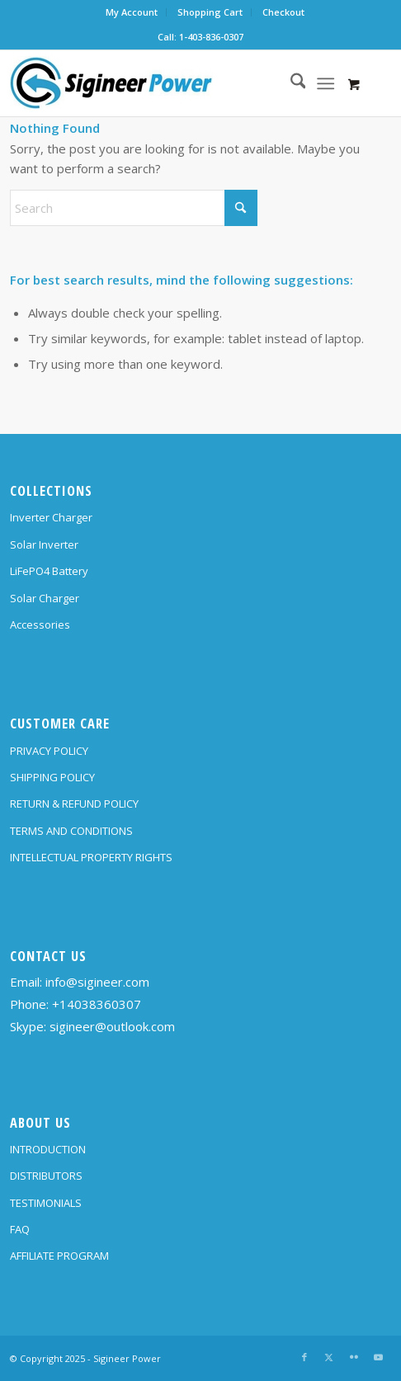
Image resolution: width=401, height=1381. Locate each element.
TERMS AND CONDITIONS (71, 830)
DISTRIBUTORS (46, 1175)
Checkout (283, 12)
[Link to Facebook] (304, 1357)
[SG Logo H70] (162, 83)
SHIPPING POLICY (52, 777)
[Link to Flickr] (354, 1357)
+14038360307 (96, 1004)
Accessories (40, 624)
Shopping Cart (210, 12)
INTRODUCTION (48, 1149)
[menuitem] (132, 12)
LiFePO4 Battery (49, 570)
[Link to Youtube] (378, 1357)
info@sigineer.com (97, 981)
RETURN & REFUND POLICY (74, 803)
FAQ (20, 1229)
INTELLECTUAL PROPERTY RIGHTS (91, 857)
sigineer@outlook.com (112, 1026)
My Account (132, 12)
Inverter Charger (51, 517)
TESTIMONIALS (46, 1202)
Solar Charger (44, 598)
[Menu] (325, 83)
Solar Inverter (44, 544)
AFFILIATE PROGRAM (59, 1255)
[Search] (290, 83)
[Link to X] (329, 1357)
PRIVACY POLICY (49, 750)
